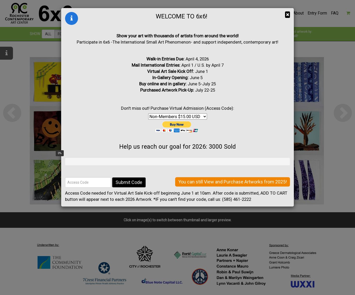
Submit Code (129, 182)
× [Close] (287, 14)
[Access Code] (88, 182)
